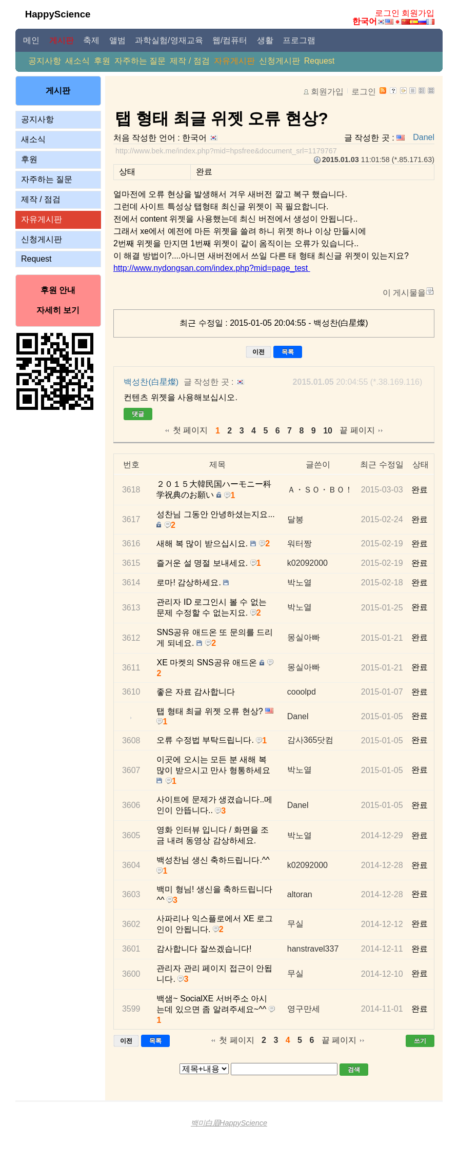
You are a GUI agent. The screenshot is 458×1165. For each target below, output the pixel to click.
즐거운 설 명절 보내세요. (202, 563)
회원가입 (418, 13)
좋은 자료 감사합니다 (195, 691)
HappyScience (58, 14)
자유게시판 (234, 60)
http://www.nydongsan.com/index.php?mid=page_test (211, 268)
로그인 (387, 13)
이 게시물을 (404, 292)
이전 (258, 352)
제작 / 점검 (189, 60)
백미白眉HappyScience (229, 1123)
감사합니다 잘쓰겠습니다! (203, 948)
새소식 (77, 60)
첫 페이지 (190, 430)
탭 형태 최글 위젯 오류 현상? (221, 118)
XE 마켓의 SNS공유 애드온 (206, 662)
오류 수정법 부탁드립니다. (204, 740)
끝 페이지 (357, 430)
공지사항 (44, 60)
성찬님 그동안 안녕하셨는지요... (215, 514)
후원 (102, 60)
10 (327, 430)
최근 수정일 (381, 464)
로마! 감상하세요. (188, 582)
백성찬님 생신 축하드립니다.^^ (212, 860)
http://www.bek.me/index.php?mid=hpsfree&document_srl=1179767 (226, 151)
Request (319, 60)
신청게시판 (279, 60)
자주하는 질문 (140, 60)
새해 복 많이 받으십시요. (202, 543)
